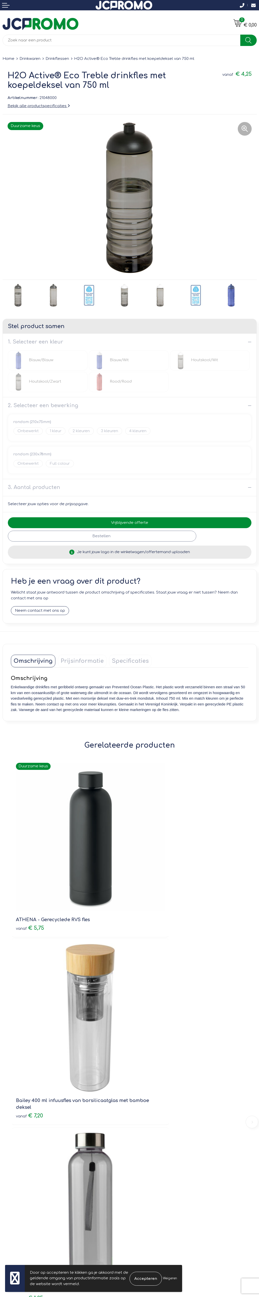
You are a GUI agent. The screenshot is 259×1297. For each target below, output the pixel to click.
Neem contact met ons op (40, 611)
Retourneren (14, 1178)
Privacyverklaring (148, 1178)
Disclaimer (142, 1185)
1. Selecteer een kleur (35, 342)
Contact (10, 1164)
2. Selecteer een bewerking (43, 405)
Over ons (140, 1087)
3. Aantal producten (34, 487)
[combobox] (122, 40)
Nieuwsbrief (143, 1094)
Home (8, 59)
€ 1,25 (29, 1037)
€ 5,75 (30, 888)
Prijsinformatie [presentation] (82, 661)
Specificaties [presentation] (130, 661)
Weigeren (170, 1278)
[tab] (33, 661)
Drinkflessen (57, 59)
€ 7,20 (148, 895)
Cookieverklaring (148, 1171)
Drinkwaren (29, 59)
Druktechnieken (147, 1109)
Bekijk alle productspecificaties (39, 106)
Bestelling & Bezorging (24, 1171)
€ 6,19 (148, 1037)
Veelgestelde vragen (152, 1102)
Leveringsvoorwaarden (154, 1164)
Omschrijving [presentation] (33, 661)
